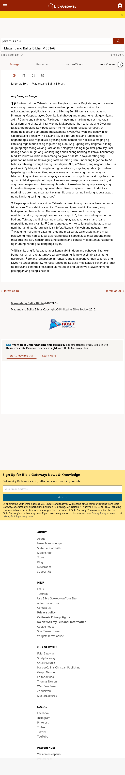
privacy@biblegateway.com (18, 516)
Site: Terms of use (48, 631)
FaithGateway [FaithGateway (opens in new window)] (45, 653)
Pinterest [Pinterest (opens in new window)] (43, 722)
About (41, 539)
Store (40, 557)
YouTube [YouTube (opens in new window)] (42, 736)
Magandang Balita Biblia (27, 303)
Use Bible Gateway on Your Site (56, 598)
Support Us (44, 571)
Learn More (49, 355)
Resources (25, 64)
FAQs (40, 589)
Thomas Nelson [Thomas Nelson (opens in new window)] (47, 681)
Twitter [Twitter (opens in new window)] (41, 732)
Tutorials (42, 594)
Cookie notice (45, 626)
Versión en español (49, 754)
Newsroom (44, 567)
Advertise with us (48, 603)
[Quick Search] (56, 41)
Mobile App (44, 553)
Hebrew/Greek (44, 64)
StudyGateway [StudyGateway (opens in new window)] (46, 658)
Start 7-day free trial (21, 355)
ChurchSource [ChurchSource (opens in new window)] (46, 663)
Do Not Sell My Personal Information (61, 622)
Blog (40, 562)
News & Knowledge (49, 543)
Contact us (44, 608)
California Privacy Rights (53, 617)
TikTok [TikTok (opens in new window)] (41, 727)
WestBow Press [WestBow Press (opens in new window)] (46, 686)
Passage (8, 64)
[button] (120, 5)
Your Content (66, 64)
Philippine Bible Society (74, 309)
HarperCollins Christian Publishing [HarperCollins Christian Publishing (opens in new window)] (59, 667)
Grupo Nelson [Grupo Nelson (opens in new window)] (46, 672)
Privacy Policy (99, 513)
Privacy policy (46, 612)
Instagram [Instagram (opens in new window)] (43, 718)
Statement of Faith (49, 548)
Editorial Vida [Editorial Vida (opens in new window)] (45, 677)
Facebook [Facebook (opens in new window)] (43, 713)
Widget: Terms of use (50, 636)
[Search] (118, 41)
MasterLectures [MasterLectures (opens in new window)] (47, 696)
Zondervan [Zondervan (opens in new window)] (44, 691)
